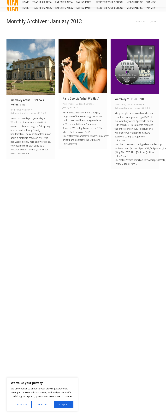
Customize (21, 404)
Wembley (26, 109)
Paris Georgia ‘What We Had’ (81, 98)
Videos (129, 104)
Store (123, 104)
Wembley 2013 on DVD (129, 99)
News (18, 109)
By (19, 113)
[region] (42, 394)
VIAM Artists (68, 104)
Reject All (42, 404)
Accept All (63, 404)
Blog (13, 109)
